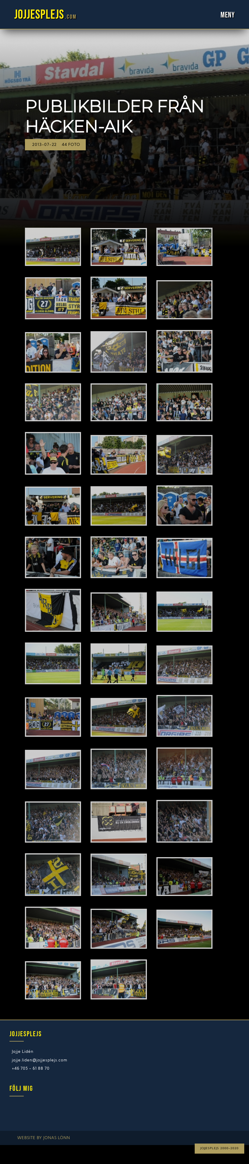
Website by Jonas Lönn (43, 1138)
